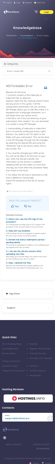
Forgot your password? (13, 370)
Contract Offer (41, 444)
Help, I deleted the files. (18, 263)
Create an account (11, 361)
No (27, 206)
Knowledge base (10, 348)
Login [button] (46, 12)
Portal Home (11, 35)
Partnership (35, 375)
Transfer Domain (38, 353)
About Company (13, 444)
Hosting (33, 344)
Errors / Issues (43, 35)
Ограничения (42, 448)
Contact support (38, 370)
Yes (15, 206)
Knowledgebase (26, 35)
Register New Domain (40, 348)
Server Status (8, 353)
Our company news (12, 344)
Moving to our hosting (41, 358)
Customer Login (10, 366)
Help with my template (18, 231)
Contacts (34, 366)
